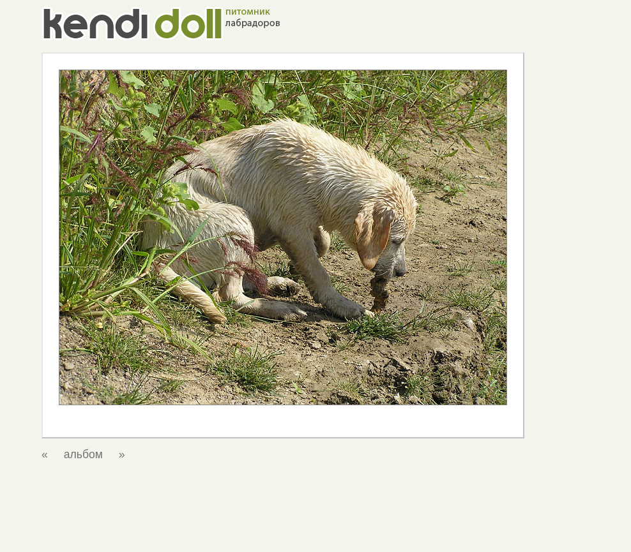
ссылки (497, 532)
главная (219, 532)
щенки (397, 532)
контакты (541, 532)
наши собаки (348, 532)
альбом (83, 454)
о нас (301, 532)
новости (262, 532)
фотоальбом (446, 532)
